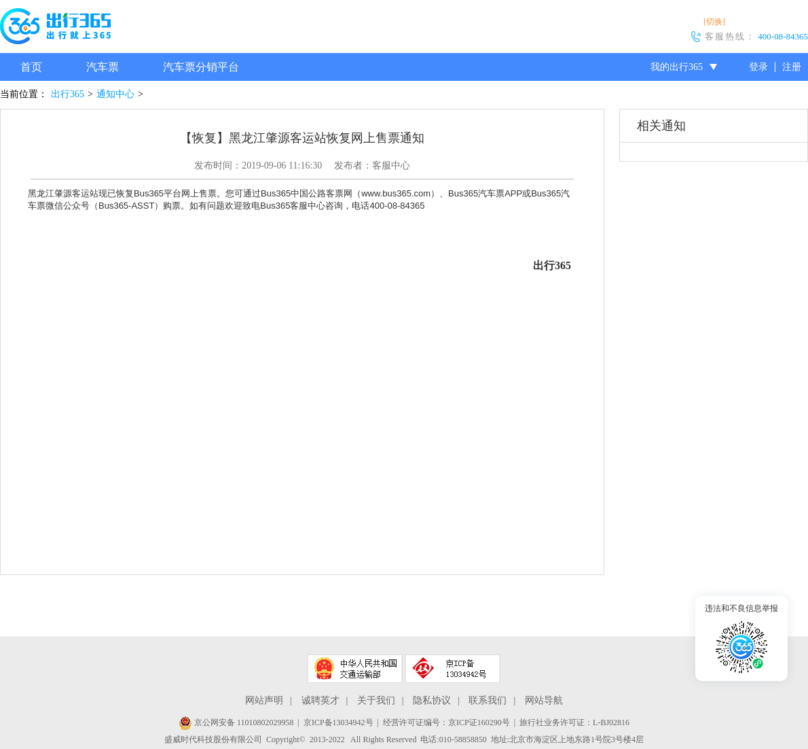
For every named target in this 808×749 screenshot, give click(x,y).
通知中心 (115, 94)
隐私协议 (432, 700)
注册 (791, 67)
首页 (31, 67)
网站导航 (544, 700)
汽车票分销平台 (201, 67)
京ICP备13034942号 (338, 722)
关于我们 (376, 700)
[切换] (714, 22)
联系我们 (488, 700)
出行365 (67, 94)
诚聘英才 (320, 700)
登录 (758, 67)
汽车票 (102, 67)
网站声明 (264, 700)
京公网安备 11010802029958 (236, 722)
